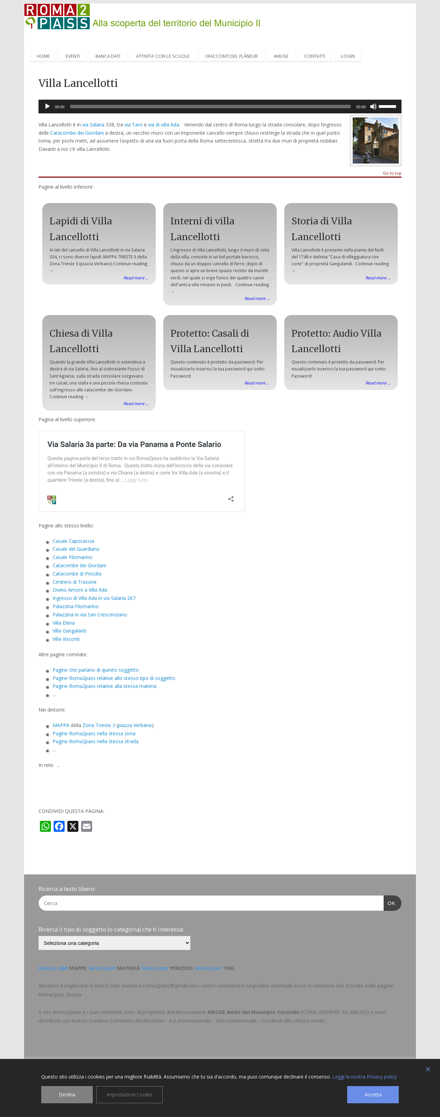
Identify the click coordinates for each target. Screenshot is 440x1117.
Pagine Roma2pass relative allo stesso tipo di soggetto (114, 678)
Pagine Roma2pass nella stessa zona (94, 733)
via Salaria (92, 124)
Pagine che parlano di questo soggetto (96, 670)
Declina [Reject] (67, 1094)
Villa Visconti (66, 639)
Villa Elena (64, 622)
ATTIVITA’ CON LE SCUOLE (163, 56)
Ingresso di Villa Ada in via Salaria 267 (94, 598)
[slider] (210, 106)
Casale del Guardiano (76, 549)
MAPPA (61, 725)
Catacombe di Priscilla (77, 573)
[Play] (47, 106)
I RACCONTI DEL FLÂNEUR (231, 56)
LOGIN (348, 56)
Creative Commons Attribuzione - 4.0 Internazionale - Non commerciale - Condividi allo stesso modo (207, 1020)
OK (390, 902)
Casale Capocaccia (73, 541)
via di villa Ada (163, 124)
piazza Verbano (135, 725)
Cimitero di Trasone (75, 582)
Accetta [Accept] (373, 1094)
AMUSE (281, 56)
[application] (220, 106)
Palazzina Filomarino (76, 606)
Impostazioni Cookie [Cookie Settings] (129, 1094)
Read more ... (135, 277)
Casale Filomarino (72, 557)
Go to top (392, 173)
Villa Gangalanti (69, 630)
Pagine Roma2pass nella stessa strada (96, 741)
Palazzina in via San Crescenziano (90, 614)
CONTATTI (314, 56)
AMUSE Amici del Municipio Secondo (253, 1011)
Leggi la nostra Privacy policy (364, 1076)
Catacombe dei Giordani (77, 133)
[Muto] (373, 106)
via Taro (133, 124)
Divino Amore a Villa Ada (80, 590)
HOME (43, 56)
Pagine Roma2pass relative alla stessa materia (104, 686)
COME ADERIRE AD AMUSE (334, 1011)
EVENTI (73, 56)
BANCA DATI (108, 56)
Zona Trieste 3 (98, 725)
